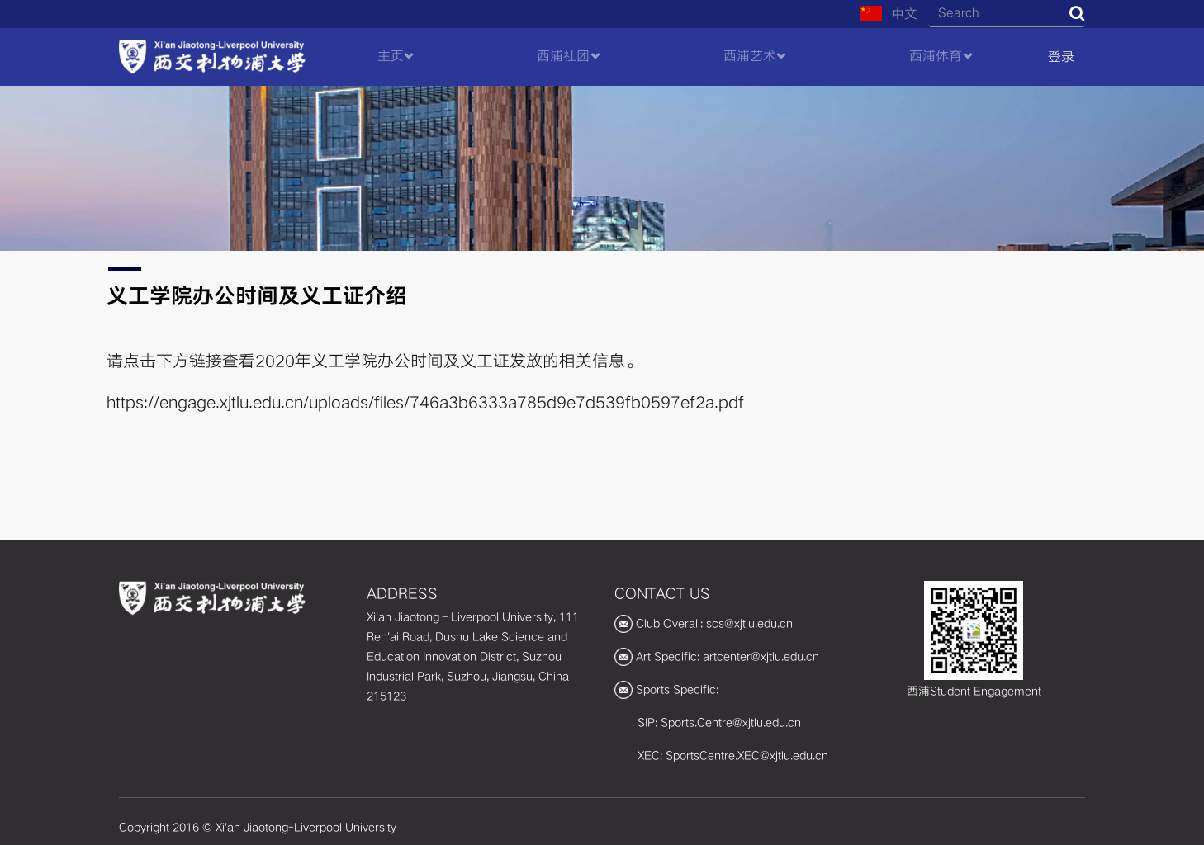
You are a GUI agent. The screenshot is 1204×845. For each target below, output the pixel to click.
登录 (1061, 57)
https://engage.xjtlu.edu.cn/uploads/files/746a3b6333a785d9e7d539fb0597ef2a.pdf (425, 403)
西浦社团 (563, 56)
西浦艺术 (749, 56)
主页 (390, 56)
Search (1077, 13)
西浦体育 (935, 56)
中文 (888, 14)
